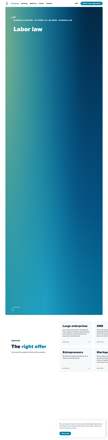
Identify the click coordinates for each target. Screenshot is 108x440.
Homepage (15, 3)
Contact (49, 3)
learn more (17, 307)
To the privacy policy (70, 428)
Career (41, 3)
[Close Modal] (65, 433)
